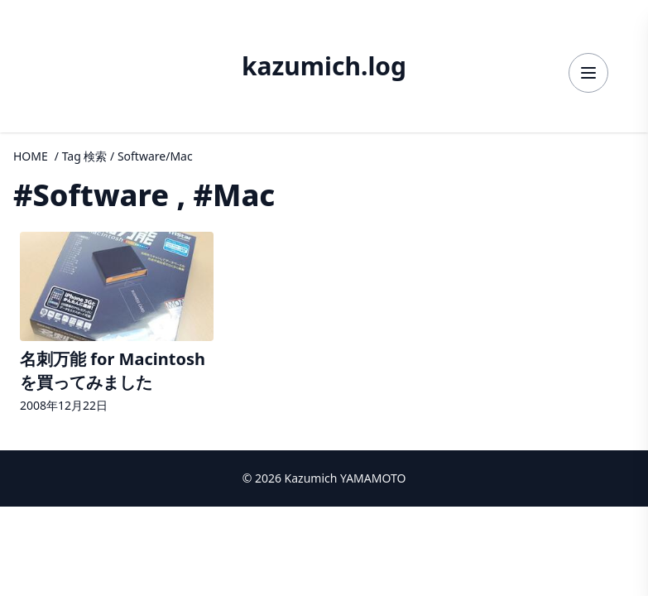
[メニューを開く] (588, 73)
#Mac (235, 195)
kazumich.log (324, 66)
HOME (30, 156)
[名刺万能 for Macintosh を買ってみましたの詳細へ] (116, 324)
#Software (91, 195)
